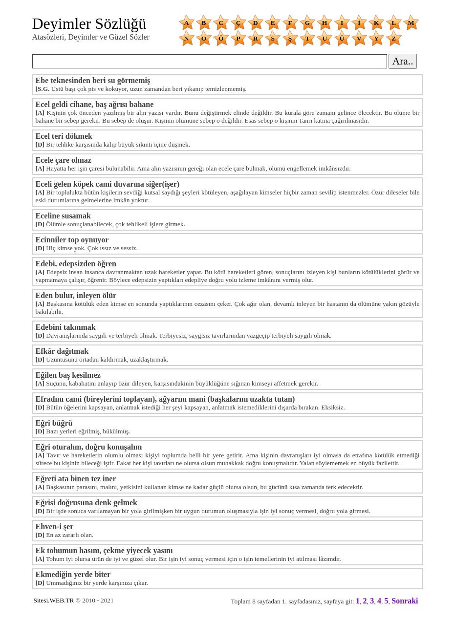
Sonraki (404, 601)
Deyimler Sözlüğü (89, 23)
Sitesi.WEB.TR (54, 600)
